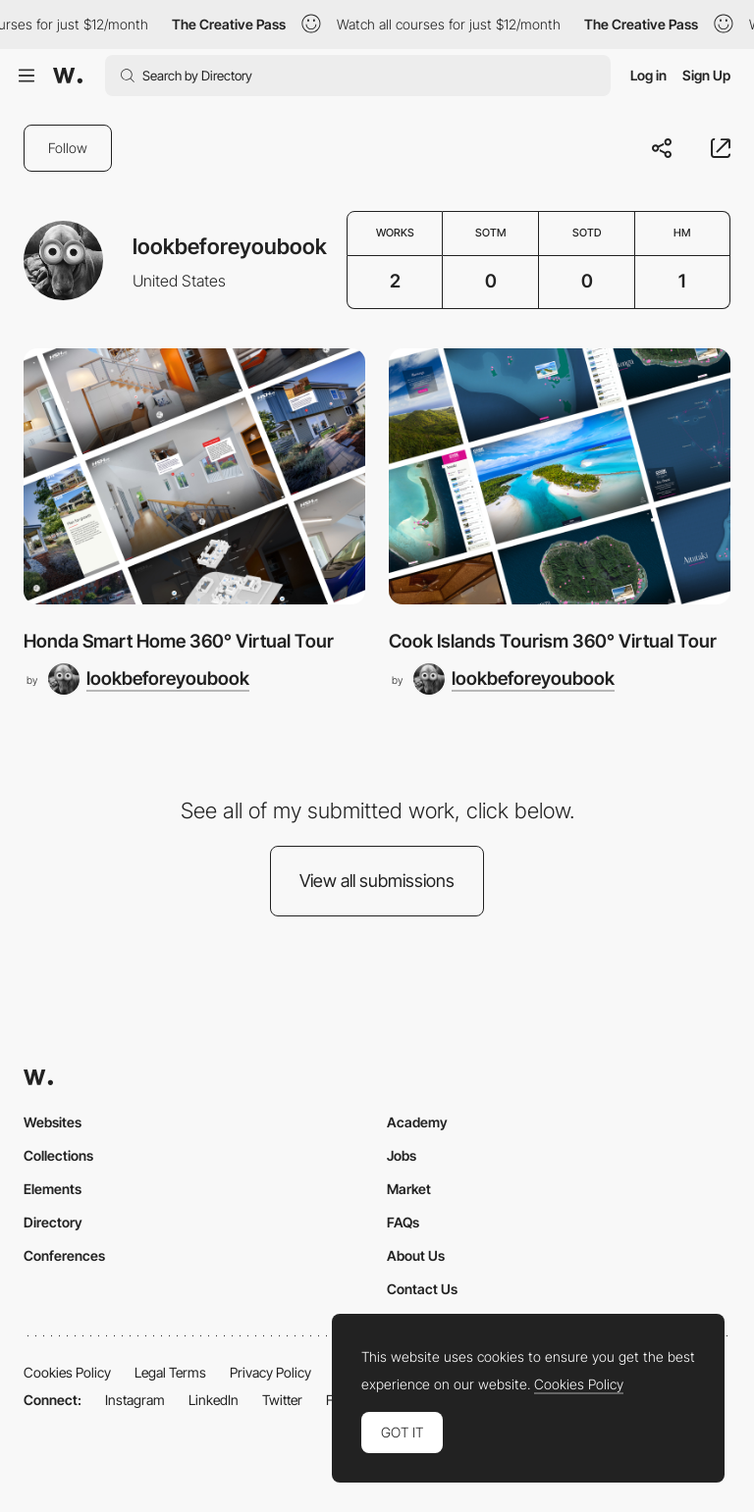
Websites (52, 1122)
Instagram (135, 1399)
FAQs (403, 1222)
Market (409, 1188)
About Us (416, 1255)
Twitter (282, 1399)
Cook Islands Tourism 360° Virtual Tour (553, 641)
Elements (52, 1188)
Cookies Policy (67, 1372)
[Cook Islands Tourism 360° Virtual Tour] (559, 476)
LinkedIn (213, 1399)
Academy (417, 1122)
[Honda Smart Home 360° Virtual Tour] (194, 476)
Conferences (64, 1255)
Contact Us (422, 1288)
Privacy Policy (270, 1372)
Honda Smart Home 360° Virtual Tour (179, 641)
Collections (58, 1155)
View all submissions (377, 880)
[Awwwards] (67, 75)
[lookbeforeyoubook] (148, 679)
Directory (53, 1222)
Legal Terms (170, 1372)
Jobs (401, 1155)
